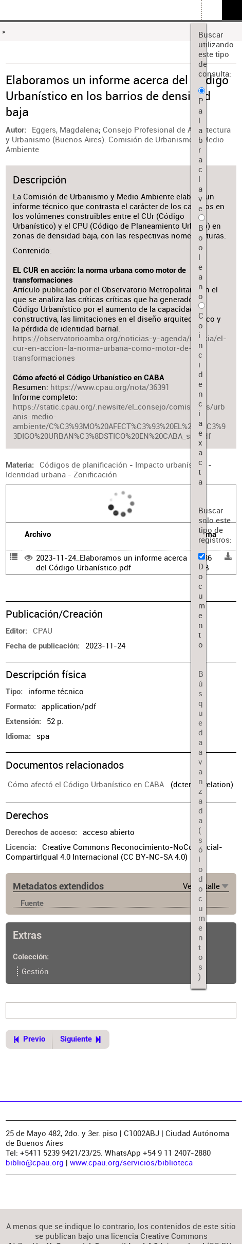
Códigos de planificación (83, 465)
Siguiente (76, 1039)
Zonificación (95, 474)
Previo (34, 1039)
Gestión (35, 971)
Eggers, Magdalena (65, 130)
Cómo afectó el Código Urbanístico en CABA (86, 784)
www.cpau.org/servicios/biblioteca (131, 1162)
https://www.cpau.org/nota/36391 (110, 387)
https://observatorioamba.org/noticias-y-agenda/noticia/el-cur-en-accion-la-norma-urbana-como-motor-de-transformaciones (120, 348)
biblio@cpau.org (35, 1162)
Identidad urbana (36, 474)
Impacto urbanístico (170, 465)
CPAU (42, 631)
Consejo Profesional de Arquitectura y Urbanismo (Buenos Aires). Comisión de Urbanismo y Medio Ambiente (118, 139)
